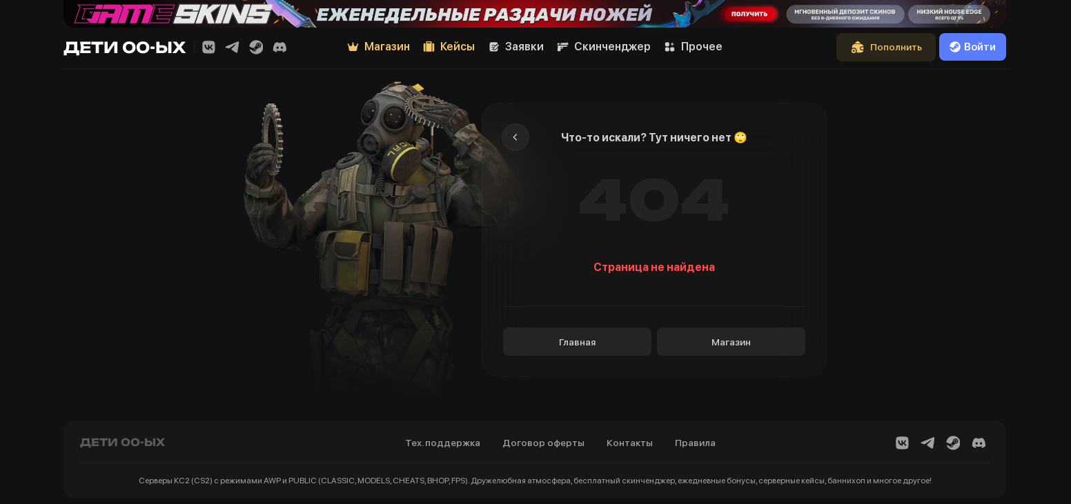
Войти (973, 47)
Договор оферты (543, 442)
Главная (577, 341)
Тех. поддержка (442, 442)
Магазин (731, 341)
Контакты (630, 442)
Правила (695, 442)
